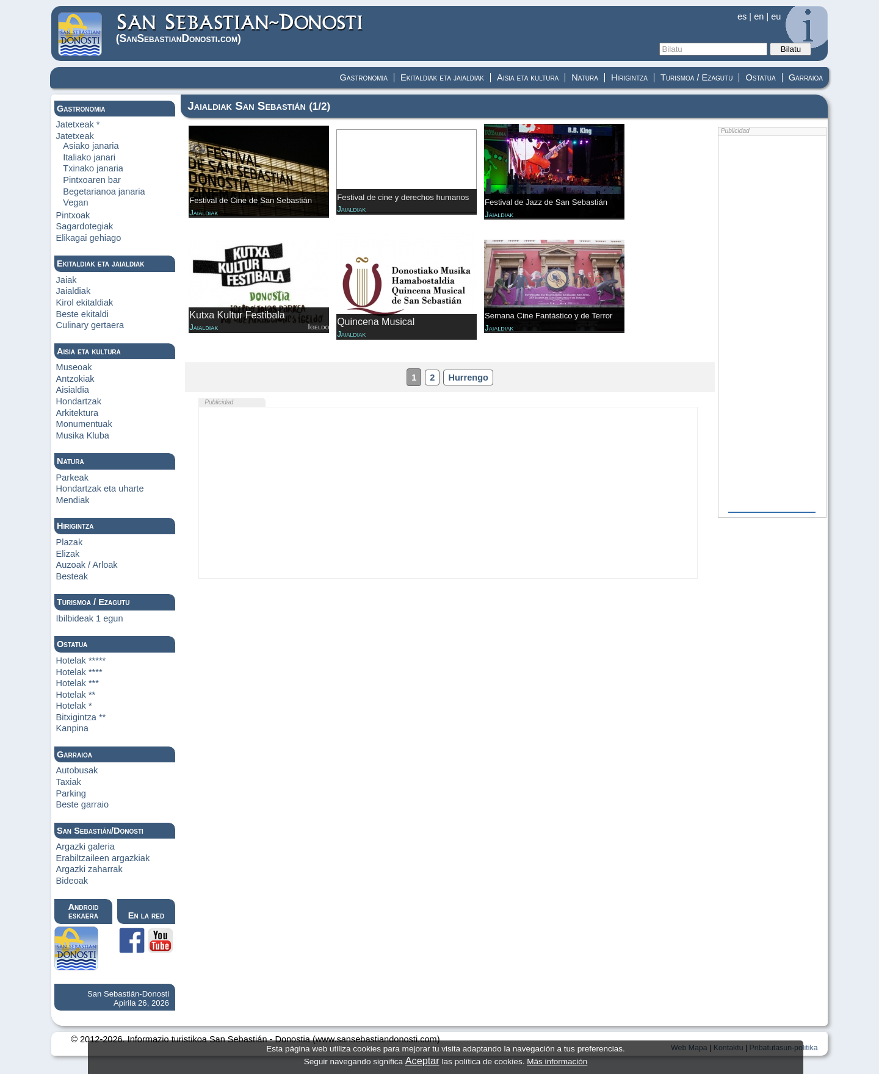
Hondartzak (78, 401)
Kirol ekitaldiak (85, 302)
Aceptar (422, 1060)
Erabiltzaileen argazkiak (103, 858)
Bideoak (72, 881)
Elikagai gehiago (88, 238)
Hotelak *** (77, 683)
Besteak (72, 576)
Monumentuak (84, 424)
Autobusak (77, 770)
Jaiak (66, 280)
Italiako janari (89, 157)
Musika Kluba (82, 435)
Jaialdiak (73, 291)
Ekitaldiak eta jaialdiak (442, 77)
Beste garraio (82, 804)
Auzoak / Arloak (87, 565)
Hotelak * (74, 706)
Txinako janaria (93, 168)
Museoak (74, 367)
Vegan (75, 202)
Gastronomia (364, 77)
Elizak (68, 554)
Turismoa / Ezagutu (696, 77)
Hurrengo (468, 377)
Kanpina (72, 728)
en (759, 16)
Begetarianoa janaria (104, 191)
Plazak (69, 542)
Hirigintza (629, 77)
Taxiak (68, 782)
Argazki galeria (85, 846)
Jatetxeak (75, 136)
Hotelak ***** (81, 660)
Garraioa (806, 77)
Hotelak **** (79, 672)
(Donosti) (240, 28)
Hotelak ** (76, 695)
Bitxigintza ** (81, 717)
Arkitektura (77, 413)
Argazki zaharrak (89, 869)
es (742, 16)
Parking (71, 793)
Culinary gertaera (90, 325)
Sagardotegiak (85, 226)
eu (776, 16)
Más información (557, 1061)
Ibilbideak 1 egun (89, 618)
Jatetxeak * (78, 124)
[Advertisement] (448, 492)
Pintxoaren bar (92, 180)
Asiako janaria (90, 146)
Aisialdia (72, 390)
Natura (584, 77)
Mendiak (73, 500)
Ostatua (760, 77)
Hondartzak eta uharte (100, 488)
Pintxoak (73, 215)
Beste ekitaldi (82, 314)
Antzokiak (75, 379)
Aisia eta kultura (528, 77)
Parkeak (72, 477)
